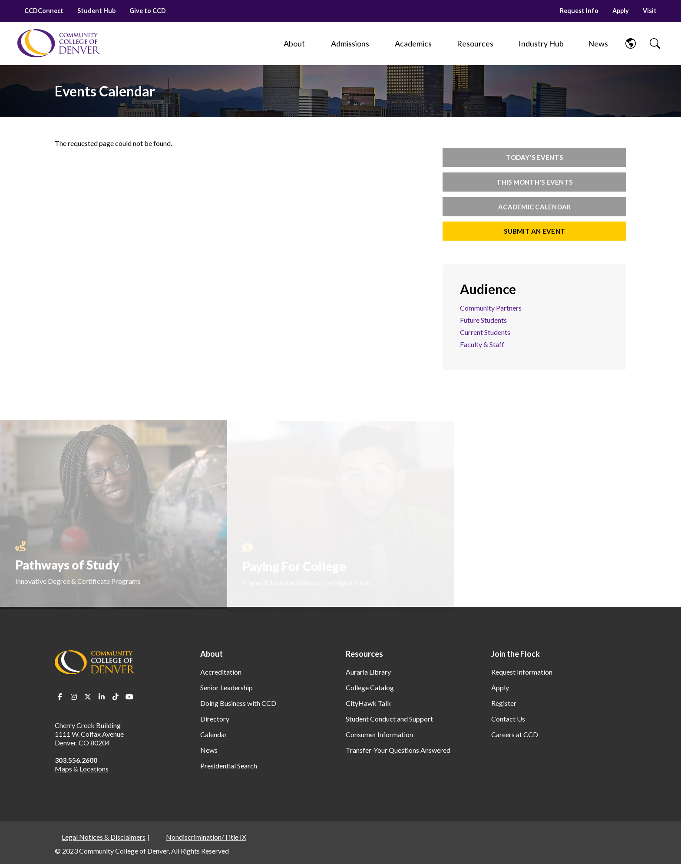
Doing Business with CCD (238, 703)
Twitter (88, 697)
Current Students (485, 332)
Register (503, 703)
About (211, 653)
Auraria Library (368, 672)
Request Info (579, 10)
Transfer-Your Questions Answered (398, 750)
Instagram (74, 697)
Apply (620, 10)
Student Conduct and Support (389, 719)
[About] (294, 43)
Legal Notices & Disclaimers (103, 837)
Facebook (60, 697)
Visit (650, 10)
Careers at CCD (514, 734)
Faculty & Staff (482, 344)
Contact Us (508, 719)
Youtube (129, 697)
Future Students (483, 320)
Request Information (521, 672)
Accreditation (220, 672)
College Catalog (370, 687)
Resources (364, 653)
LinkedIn (101, 697)
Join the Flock (515, 653)
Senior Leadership (226, 687)
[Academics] (413, 43)
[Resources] (475, 43)
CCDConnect (43, 10)
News (209, 750)
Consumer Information (379, 734)
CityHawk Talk (368, 703)
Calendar (213, 734)
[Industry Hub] (541, 43)
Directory (214, 719)
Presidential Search (228, 765)
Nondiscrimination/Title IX (206, 837)
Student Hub (96, 10)
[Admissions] (350, 43)
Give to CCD (147, 10)
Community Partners (491, 308)
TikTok (115, 697)
